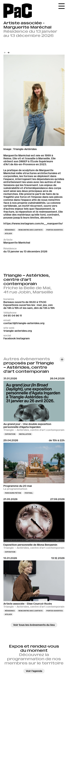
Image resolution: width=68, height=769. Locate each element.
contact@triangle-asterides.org (23, 323)
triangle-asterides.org (17, 330)
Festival (29, 493)
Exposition (10, 434)
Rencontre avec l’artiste (30, 611)
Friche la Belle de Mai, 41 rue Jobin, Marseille (28, 290)
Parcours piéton (13, 493)
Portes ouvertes (54, 611)
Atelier (8, 614)
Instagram (23, 338)
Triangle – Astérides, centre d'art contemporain (26, 279)
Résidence (10, 611)
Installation (25, 434)
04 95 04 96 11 (12, 315)
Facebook (9, 338)
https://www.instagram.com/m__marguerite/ (33, 223)
